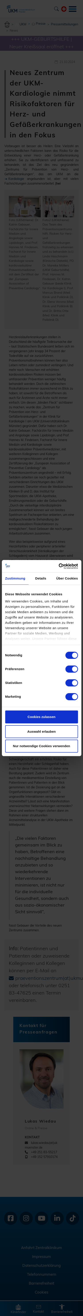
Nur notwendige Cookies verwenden (41, 746)
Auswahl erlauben (41, 731)
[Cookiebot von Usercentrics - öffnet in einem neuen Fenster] (59, 566)
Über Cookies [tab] (67, 578)
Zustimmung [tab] (15, 578)
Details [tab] (40, 578)
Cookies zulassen (42, 717)
